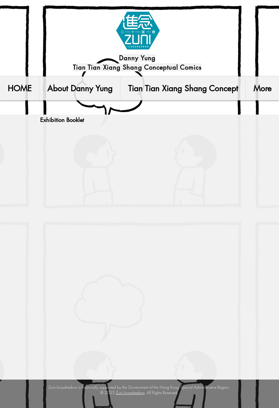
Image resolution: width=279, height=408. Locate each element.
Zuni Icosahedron (130, 392)
